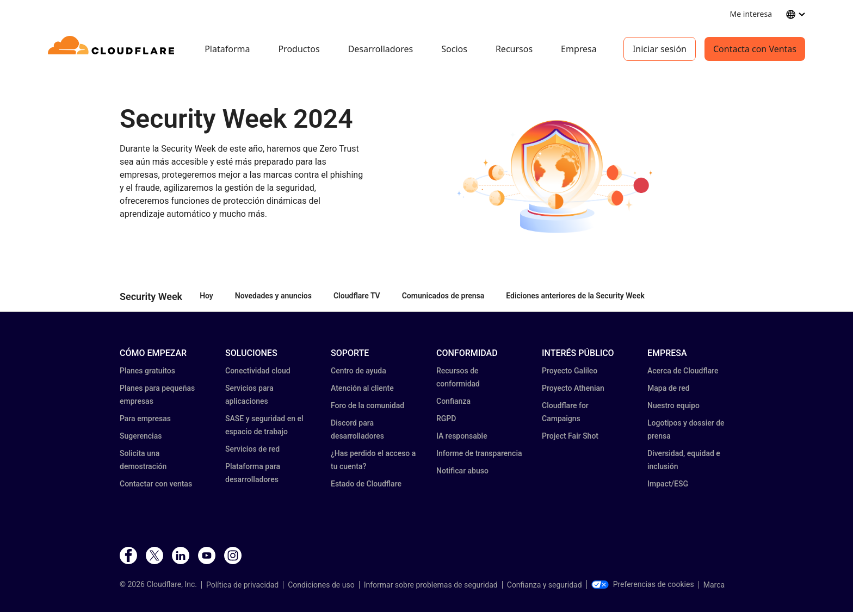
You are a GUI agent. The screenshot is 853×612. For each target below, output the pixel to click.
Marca (714, 585)
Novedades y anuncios (273, 295)
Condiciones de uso (321, 585)
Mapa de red (668, 388)
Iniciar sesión (660, 49)
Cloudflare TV (356, 295)
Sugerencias (141, 436)
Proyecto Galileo (569, 370)
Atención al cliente (362, 388)
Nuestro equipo (673, 405)
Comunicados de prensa (443, 295)
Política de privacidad (242, 585)
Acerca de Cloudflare (683, 370)
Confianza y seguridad (544, 585)
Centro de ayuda (358, 370)
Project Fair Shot (570, 436)
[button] (558, 176)
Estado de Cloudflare (366, 483)
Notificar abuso (462, 470)
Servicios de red (252, 449)
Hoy (206, 295)
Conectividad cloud (257, 370)
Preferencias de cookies (642, 584)
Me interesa (751, 14)
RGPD (446, 418)
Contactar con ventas (156, 483)
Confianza (453, 401)
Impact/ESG (667, 483)
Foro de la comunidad (367, 405)
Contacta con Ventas (754, 49)
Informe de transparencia (479, 453)
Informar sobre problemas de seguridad (431, 585)
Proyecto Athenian (573, 388)
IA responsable (461, 436)
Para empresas (145, 418)
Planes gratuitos (147, 370)
